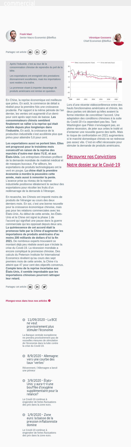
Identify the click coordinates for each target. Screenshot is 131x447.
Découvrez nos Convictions (91, 156)
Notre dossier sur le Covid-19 (93, 164)
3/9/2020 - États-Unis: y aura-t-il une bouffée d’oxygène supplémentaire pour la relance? (42, 387)
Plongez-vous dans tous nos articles (26, 300)
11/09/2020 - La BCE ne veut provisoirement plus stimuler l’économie (42, 325)
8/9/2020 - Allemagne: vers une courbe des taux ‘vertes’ (43, 359)
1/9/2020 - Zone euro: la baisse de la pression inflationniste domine (42, 420)
